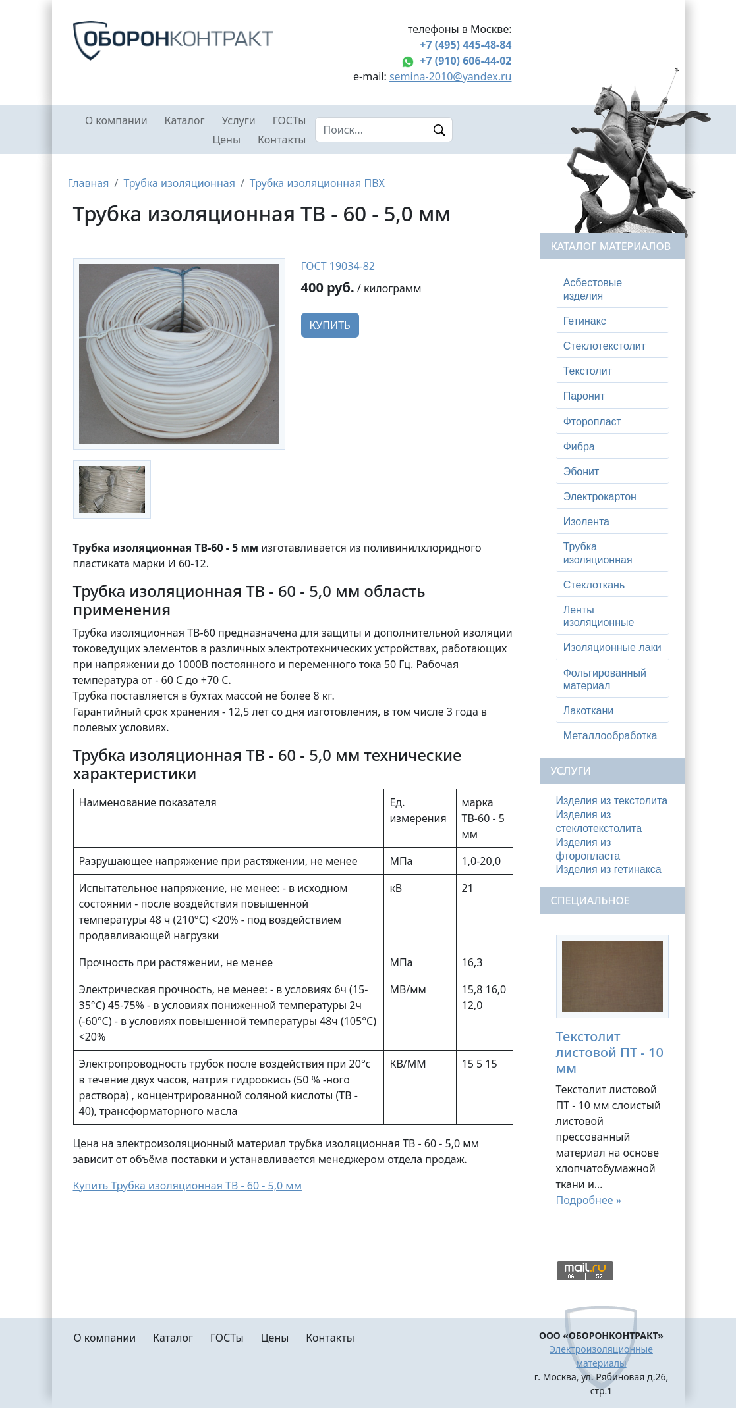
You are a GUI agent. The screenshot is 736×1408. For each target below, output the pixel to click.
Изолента (586, 521)
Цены (226, 139)
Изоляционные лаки (612, 647)
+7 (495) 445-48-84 (465, 45)
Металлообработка (610, 735)
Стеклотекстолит (604, 346)
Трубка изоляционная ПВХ (317, 183)
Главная (88, 183)
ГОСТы (289, 120)
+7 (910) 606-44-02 (465, 60)
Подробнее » (588, 1200)
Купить (330, 325)
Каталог (185, 120)
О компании (116, 120)
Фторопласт (592, 421)
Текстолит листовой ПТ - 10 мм (610, 1052)
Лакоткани (588, 710)
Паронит (584, 396)
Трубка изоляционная (179, 183)
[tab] (612, 289)
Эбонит (581, 471)
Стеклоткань (594, 584)
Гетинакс (584, 320)
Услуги (238, 120)
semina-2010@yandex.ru (450, 76)
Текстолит (587, 371)
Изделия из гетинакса (609, 869)
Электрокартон (600, 496)
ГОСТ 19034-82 (338, 266)
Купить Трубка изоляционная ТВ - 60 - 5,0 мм (187, 1185)
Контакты (282, 139)
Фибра (579, 446)
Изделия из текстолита (612, 800)
